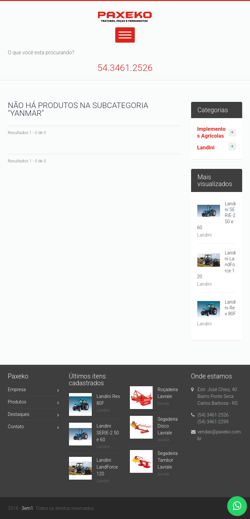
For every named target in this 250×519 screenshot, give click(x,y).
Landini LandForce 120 (107, 467)
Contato (33, 427)
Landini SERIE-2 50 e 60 (108, 432)
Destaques (33, 415)
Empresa (33, 390)
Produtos (33, 403)
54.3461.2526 (125, 67)
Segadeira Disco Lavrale (168, 426)
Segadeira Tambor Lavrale (168, 460)
